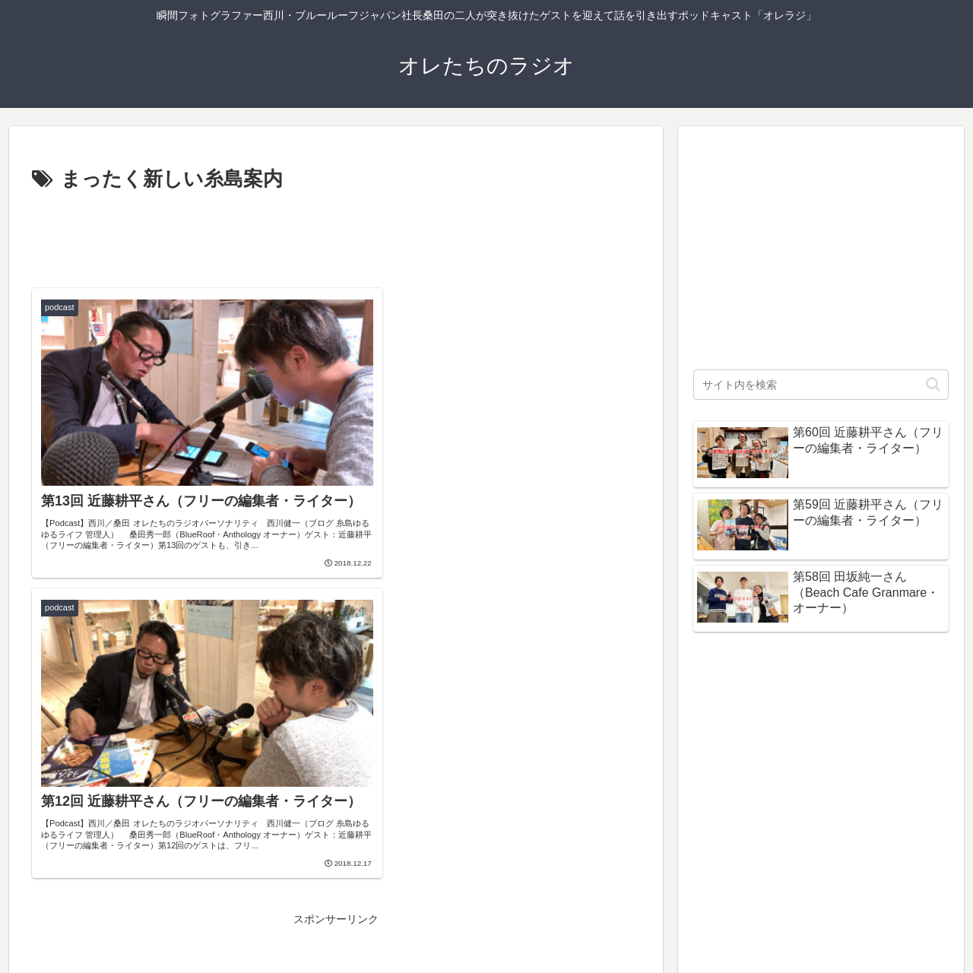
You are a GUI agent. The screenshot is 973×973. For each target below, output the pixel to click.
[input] (821, 384)
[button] (933, 384)
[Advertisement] (336, 238)
